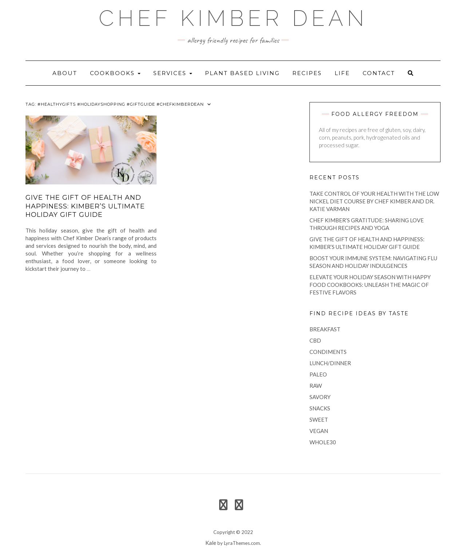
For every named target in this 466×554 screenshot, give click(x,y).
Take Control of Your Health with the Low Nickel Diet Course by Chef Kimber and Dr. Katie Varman (374, 201)
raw (315, 385)
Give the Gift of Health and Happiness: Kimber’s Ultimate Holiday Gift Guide (85, 206)
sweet (318, 419)
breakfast (324, 329)
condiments (328, 351)
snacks (319, 408)
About (64, 73)
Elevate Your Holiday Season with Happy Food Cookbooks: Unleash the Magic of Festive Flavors (370, 285)
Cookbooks (115, 73)
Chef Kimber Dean (233, 18)
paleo (318, 374)
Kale (210, 542)
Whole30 (322, 442)
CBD (315, 340)
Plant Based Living (242, 73)
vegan (318, 431)
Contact (379, 73)
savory (320, 397)
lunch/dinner (330, 363)
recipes (307, 73)
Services (172, 73)
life (342, 73)
